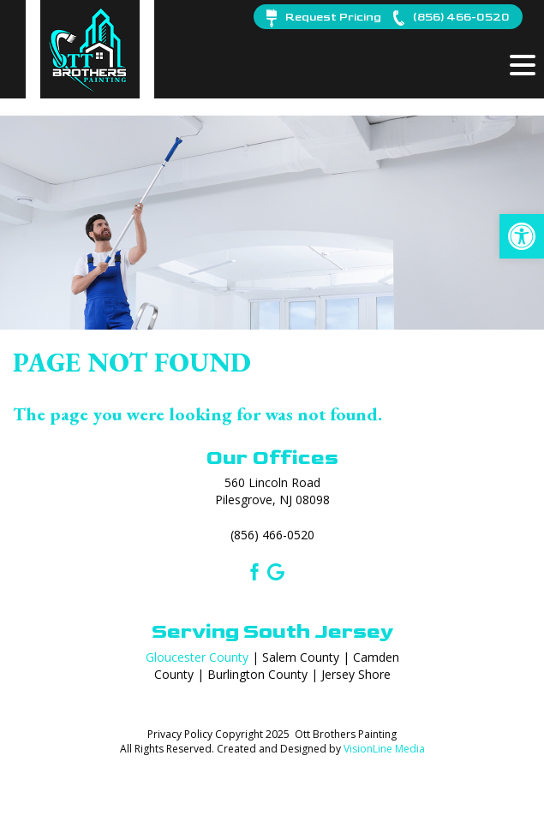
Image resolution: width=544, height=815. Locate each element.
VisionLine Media (384, 748)
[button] (521, 236)
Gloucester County (197, 657)
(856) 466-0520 (272, 534)
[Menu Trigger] (522, 64)
